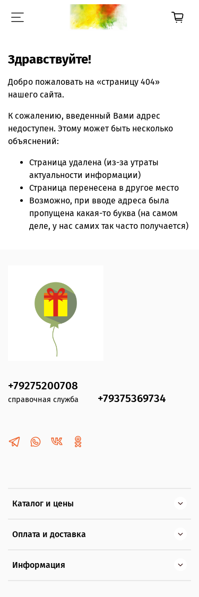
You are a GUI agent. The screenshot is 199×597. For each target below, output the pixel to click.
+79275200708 (43, 386)
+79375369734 (132, 398)
